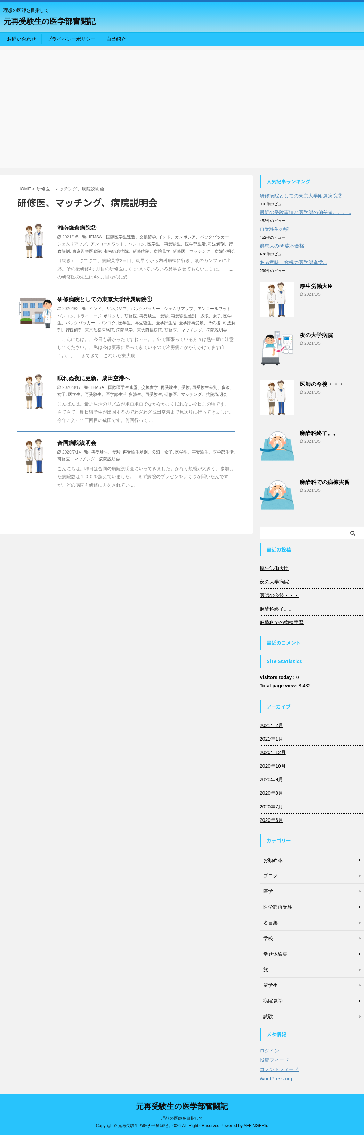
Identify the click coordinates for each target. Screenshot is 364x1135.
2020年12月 (273, 752)
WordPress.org (276, 1078)
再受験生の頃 (274, 229)
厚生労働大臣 (316, 286)
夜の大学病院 (316, 335)
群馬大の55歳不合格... (284, 245)
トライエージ (89, 315)
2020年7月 (271, 806)
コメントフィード (279, 1069)
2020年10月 (273, 766)
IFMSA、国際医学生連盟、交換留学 (122, 237)
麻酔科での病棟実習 (325, 482)
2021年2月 (271, 725)
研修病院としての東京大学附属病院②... (303, 195)
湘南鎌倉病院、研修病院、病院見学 (137, 251)
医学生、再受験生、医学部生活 (176, 244)
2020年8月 (271, 793)
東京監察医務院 (87, 251)
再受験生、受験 (154, 315)
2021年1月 (271, 739)
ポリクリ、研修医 (120, 315)
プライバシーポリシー (71, 39)
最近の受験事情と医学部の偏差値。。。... (305, 212)
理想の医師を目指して (182, 1118)
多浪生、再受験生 (145, 394)
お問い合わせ (21, 39)
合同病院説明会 (76, 443)
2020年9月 (271, 779)
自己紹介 (116, 39)
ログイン (269, 1050)
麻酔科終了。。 (319, 433)
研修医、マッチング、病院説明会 (204, 251)
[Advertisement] (182, 105)
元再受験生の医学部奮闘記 (49, 21)
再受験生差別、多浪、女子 (196, 315)
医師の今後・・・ (322, 384)
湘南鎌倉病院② (76, 228)
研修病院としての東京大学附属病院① (104, 299)
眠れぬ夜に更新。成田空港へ (93, 378)
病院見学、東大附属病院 (139, 330)
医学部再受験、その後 (199, 322)
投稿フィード (274, 1060)
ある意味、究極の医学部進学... (293, 262)
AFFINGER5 (255, 1125)
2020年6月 (271, 820)
